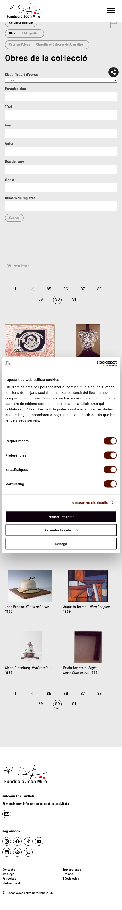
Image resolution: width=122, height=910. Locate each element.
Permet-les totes (61, 516)
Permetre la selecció (61, 530)
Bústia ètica (71, 878)
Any (8, 125)
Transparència (72, 869)
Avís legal (8, 874)
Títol (8, 107)
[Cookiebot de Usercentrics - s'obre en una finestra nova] (96, 363)
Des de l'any (14, 161)
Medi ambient (11, 883)
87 (82, 289)
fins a (9, 180)
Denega (61, 544)
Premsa (68, 874)
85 (49, 289)
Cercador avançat (21, 22)
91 (74, 299)
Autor (9, 143)
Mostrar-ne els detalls (90, 503)
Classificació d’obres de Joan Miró (59, 44)
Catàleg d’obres (19, 44)
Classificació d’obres (21, 75)
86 (65, 289)
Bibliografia (29, 33)
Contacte (8, 869)
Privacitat (9, 878)
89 (40, 299)
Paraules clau (15, 89)
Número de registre (20, 198)
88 (99, 289)
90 (57, 299)
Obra (12, 33)
